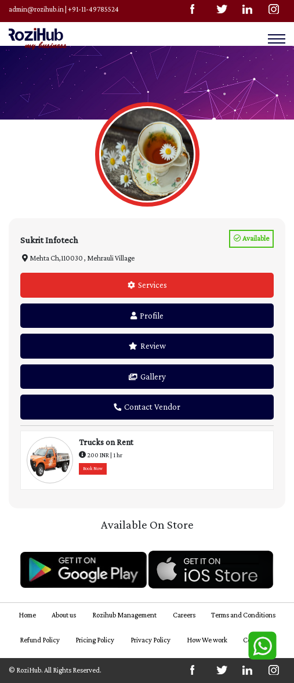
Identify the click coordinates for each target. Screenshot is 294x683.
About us (64, 615)
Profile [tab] (147, 315)
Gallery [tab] (147, 376)
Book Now (93, 468)
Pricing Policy (94, 640)
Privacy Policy (150, 640)
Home (27, 615)
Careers (184, 615)
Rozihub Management (124, 615)
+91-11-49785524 (93, 9)
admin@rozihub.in (36, 9)
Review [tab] (147, 345)
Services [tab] (147, 285)
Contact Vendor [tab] (147, 406)
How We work (207, 640)
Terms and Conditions (243, 615)
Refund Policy (40, 640)
